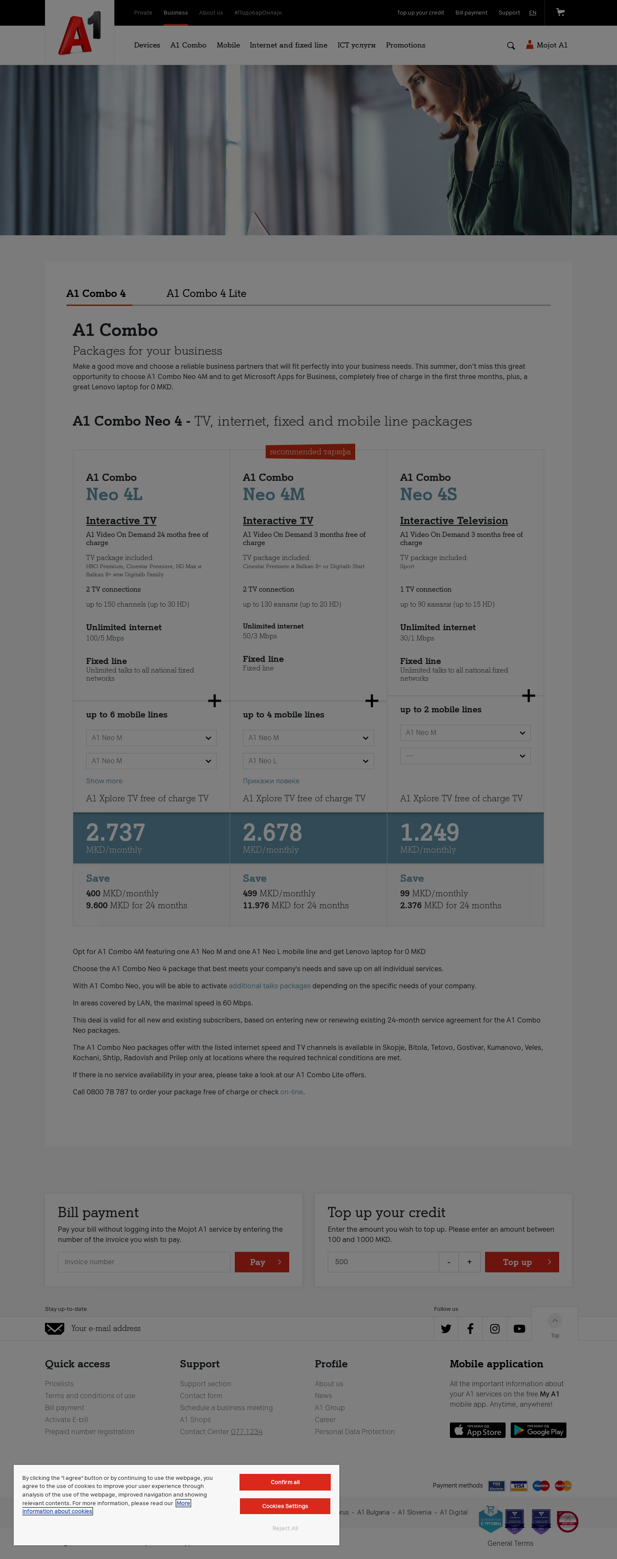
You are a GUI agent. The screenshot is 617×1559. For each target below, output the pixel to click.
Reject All (285, 1528)
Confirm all (285, 1482)
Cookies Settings (285, 1506)
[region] (176, 1505)
